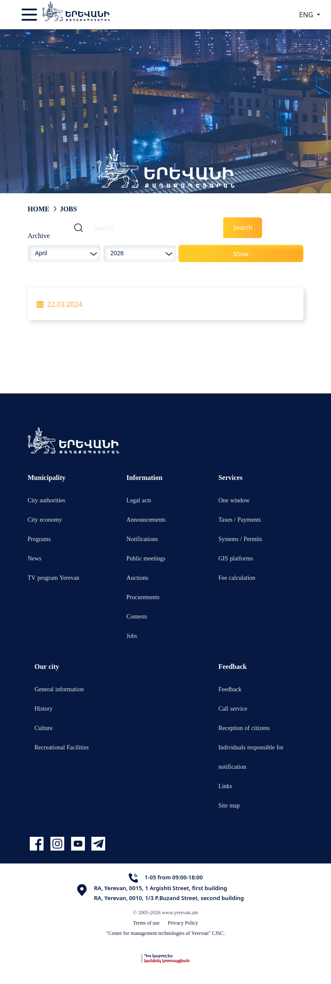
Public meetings (145, 558)
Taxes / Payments (240, 519)
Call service (233, 708)
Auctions (137, 577)
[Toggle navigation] (30, 14)
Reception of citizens (244, 728)
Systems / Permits (240, 539)
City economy (45, 519)
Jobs (68, 209)
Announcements (146, 519)
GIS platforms (236, 558)
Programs (39, 539)
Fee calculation (237, 577)
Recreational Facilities (61, 747)
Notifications (142, 539)
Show (241, 254)
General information (59, 689)
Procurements (142, 597)
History (43, 708)
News (34, 558)
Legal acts (138, 500)
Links (225, 786)
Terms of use (146, 922)
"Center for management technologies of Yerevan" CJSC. (165, 933)
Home (39, 209)
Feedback (230, 689)
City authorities (46, 500)
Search (242, 227)
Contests (136, 616)
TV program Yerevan (53, 577)
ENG (307, 14)
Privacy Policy (183, 922)
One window (234, 500)
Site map (229, 805)
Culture (43, 728)
